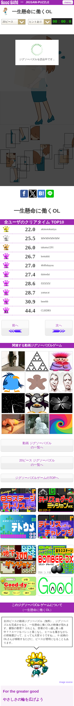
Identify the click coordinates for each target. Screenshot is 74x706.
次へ (58, 328)
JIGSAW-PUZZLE (37, 2)
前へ (15, 328)
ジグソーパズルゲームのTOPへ (37, 478)
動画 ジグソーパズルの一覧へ (37, 445)
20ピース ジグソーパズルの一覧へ (37, 463)
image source (66, 682)
